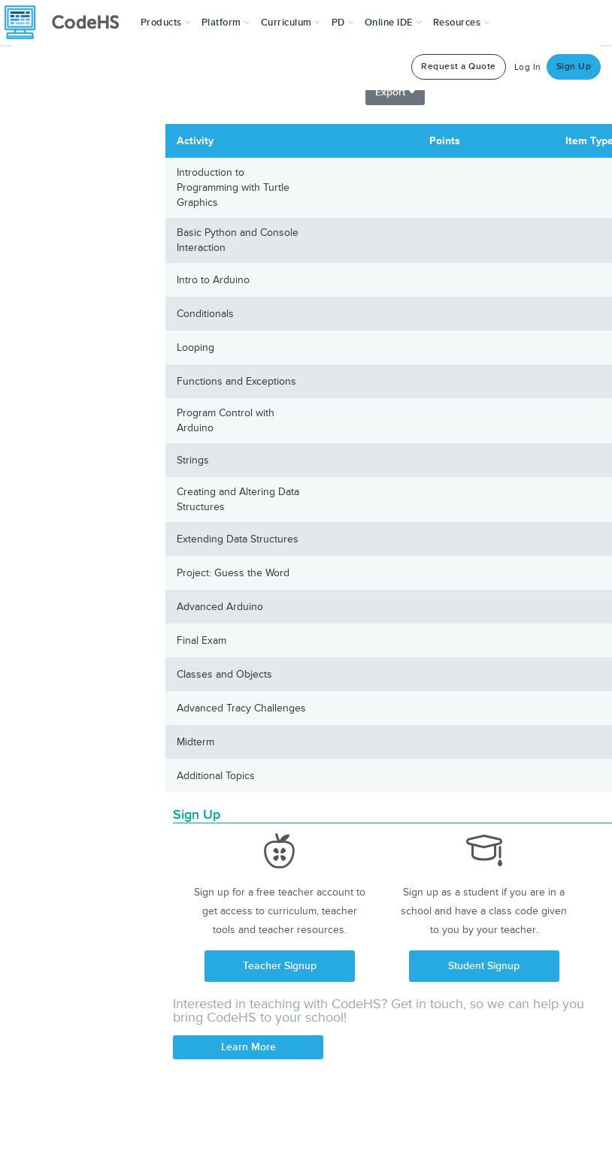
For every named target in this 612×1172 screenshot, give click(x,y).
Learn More (248, 1047)
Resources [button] (461, 23)
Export (395, 92)
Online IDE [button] (394, 23)
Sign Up (574, 66)
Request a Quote (458, 66)
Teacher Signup (280, 965)
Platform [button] (225, 23)
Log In (527, 67)
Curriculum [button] (291, 23)
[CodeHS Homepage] (67, 22)
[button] (165, 22)
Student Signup (484, 965)
